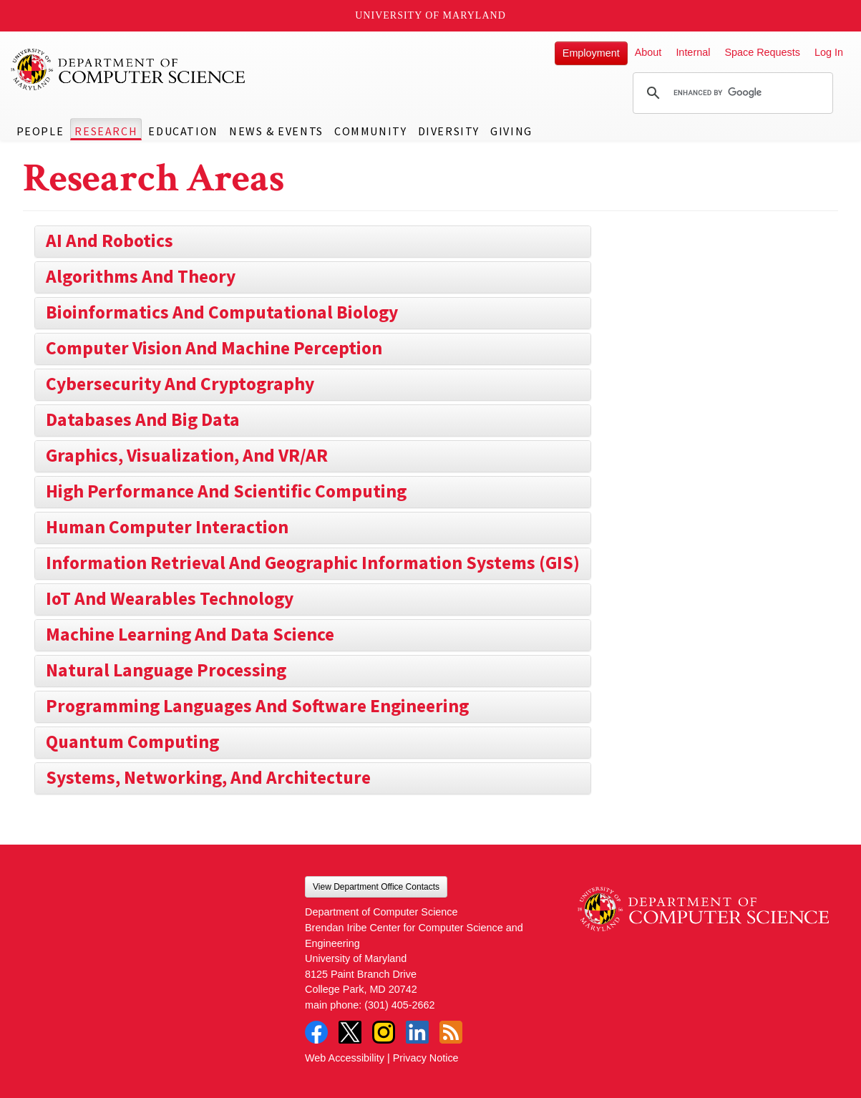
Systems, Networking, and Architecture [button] (208, 777)
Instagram (383, 1032)
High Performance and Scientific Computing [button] (226, 491)
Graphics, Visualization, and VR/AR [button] (187, 455)
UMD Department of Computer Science (129, 69)
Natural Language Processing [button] (166, 670)
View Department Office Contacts (376, 887)
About (648, 52)
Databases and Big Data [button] (143, 419)
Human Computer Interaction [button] (167, 526)
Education (183, 131)
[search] (730, 93)
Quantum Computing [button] (132, 741)
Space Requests (762, 52)
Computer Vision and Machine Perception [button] (214, 347)
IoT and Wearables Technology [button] (169, 598)
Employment (591, 53)
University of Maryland (430, 15)
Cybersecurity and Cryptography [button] (180, 383)
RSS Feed (450, 1032)
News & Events (276, 131)
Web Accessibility (344, 1058)
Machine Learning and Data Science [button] (190, 634)
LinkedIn (417, 1032)
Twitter (350, 1032)
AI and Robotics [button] (109, 240)
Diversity (449, 131)
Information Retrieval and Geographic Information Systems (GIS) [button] (313, 562)
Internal (693, 52)
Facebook (316, 1032)
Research (105, 131)
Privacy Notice (426, 1058)
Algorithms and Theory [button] (140, 276)
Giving (511, 131)
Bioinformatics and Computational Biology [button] (222, 312)
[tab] (312, 241)
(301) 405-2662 (399, 1005)
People (40, 131)
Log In (828, 52)
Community (370, 131)
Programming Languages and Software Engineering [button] (257, 705)
